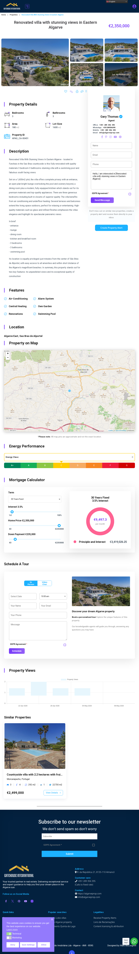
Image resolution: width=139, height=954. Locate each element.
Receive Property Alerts (105, 917)
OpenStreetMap (121, 430)
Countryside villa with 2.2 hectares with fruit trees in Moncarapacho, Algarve (54, 774)
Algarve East (11, 336)
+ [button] (8, 354)
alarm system (46, 298)
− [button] (8, 358)
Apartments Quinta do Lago (62, 926)
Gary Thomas (109, 116)
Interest (12, 506)
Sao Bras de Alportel (30, 336)
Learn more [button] (12, 929)
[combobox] (34, 499)
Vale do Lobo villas (57, 917)
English (111, 2)
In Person (31, 583)
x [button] (52, 919)
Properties (14, 15)
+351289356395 (109, 127)
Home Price (14, 520)
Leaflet (110, 430)
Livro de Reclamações (104, 922)
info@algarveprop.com (109, 133)
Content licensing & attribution (109, 926)
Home (3, 15)
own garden (45, 306)
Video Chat (44, 583)
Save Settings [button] (28, 945)
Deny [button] (12, 945)
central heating (18, 306)
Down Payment (16, 534)
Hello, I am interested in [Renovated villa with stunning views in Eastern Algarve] (111, 179)
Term (11, 492)
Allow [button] (43, 945)
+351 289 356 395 (107, 125)
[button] (27, 6)
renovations (16, 313)
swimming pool (47, 313)
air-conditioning (18, 298)
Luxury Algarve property (60, 922)
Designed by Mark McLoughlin (121, 945)
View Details (53, 792)
